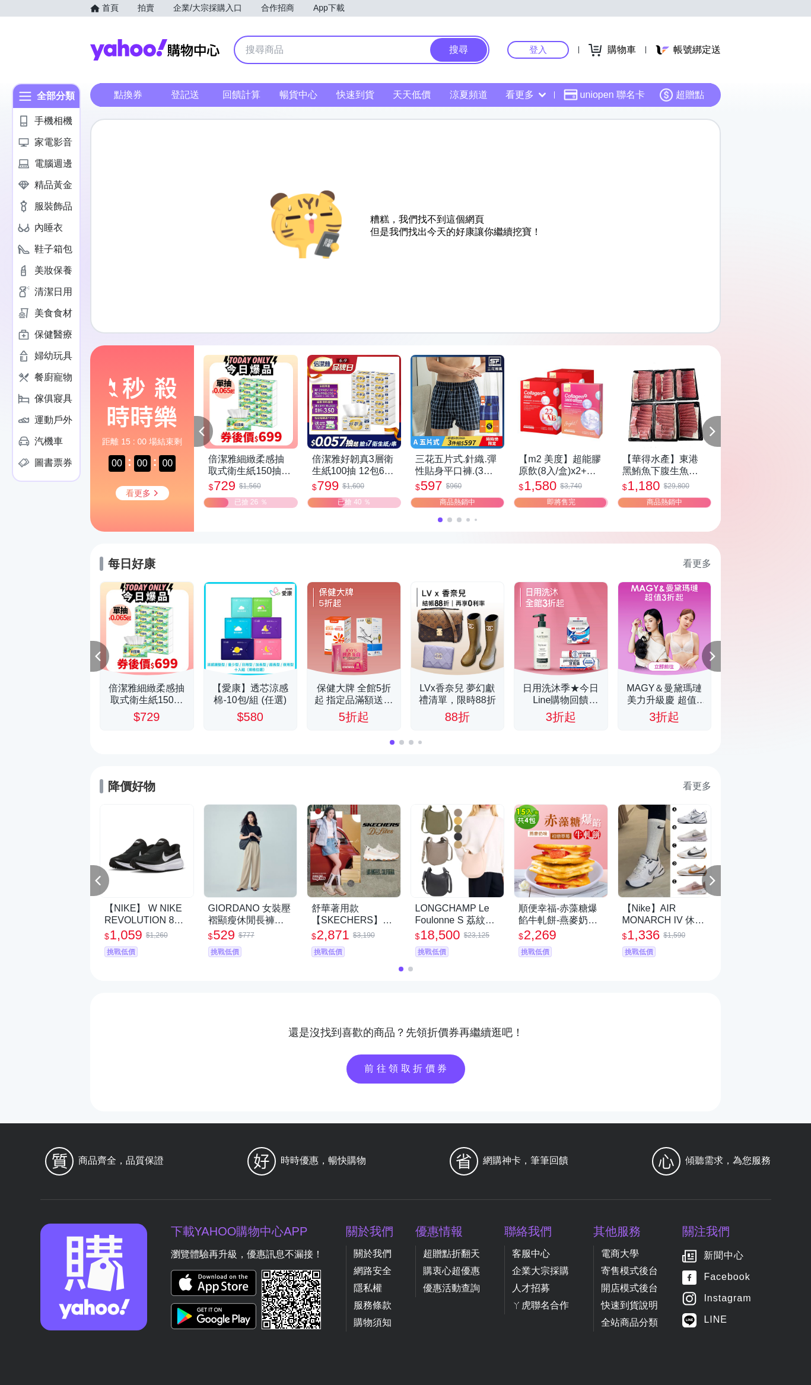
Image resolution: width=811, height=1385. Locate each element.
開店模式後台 (629, 1288)
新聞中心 (724, 1256)
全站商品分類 (629, 1322)
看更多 (525, 95)
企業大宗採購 (540, 1271)
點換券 (128, 95)
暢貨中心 (298, 95)
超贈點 (681, 95)
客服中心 (531, 1254)
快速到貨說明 (629, 1305)
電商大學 (620, 1254)
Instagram (727, 1299)
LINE (715, 1320)
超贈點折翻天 (451, 1254)
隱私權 (368, 1288)
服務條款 (373, 1305)
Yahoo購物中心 (155, 50)
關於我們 (373, 1254)
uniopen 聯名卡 (604, 95)
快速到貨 (355, 95)
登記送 (185, 95)
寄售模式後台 (629, 1271)
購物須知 (373, 1322)
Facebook (727, 1277)
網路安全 (373, 1271)
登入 (538, 50)
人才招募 (531, 1288)
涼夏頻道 (469, 95)
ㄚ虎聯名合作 (540, 1305)
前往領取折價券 (407, 1068)
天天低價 (412, 95)
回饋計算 (241, 95)
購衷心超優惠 (451, 1271)
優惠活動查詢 (451, 1288)
